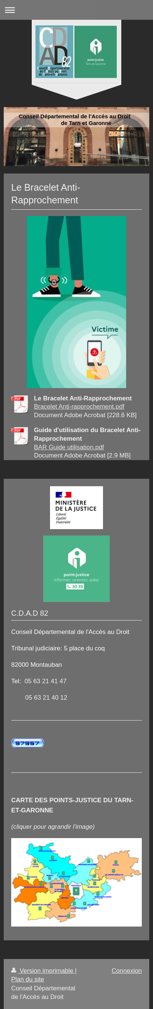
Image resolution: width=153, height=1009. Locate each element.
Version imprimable (43, 970)
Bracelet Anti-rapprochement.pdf (79, 406)
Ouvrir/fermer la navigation (76, 10)
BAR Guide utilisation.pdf (69, 447)
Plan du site (27, 979)
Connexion (127, 970)
